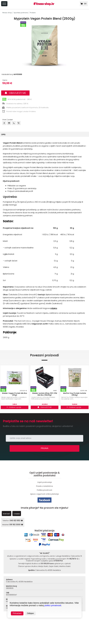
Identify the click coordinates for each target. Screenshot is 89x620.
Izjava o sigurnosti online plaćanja (44, 494)
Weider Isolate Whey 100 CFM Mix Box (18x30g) (44, 394)
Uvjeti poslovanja (44, 482)
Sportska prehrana (21, 13)
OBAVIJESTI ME (15, 93)
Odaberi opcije (14, 407)
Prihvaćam (17, 613)
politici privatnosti (52, 605)
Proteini (33, 13)
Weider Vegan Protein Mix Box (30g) (14, 394)
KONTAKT (6, 514)
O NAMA (17, 514)
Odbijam (30, 613)
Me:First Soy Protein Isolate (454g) (74, 394)
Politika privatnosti (44, 490)
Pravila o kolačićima (44, 486)
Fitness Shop (7, 13)
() (83, 4)
